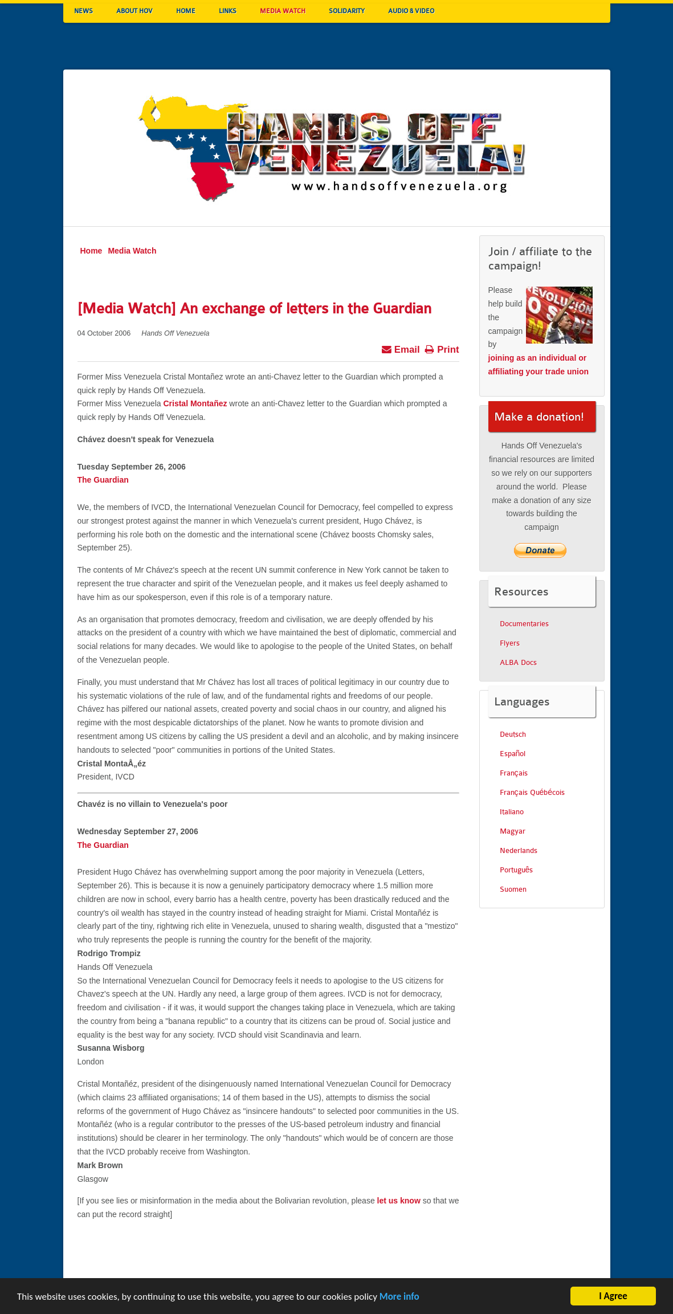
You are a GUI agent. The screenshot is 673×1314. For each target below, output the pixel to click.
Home (91, 250)
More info (399, 1298)
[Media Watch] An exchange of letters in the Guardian (254, 308)
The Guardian (103, 479)
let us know (399, 1200)
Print (442, 348)
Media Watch (132, 250)
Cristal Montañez (195, 403)
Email (400, 348)
